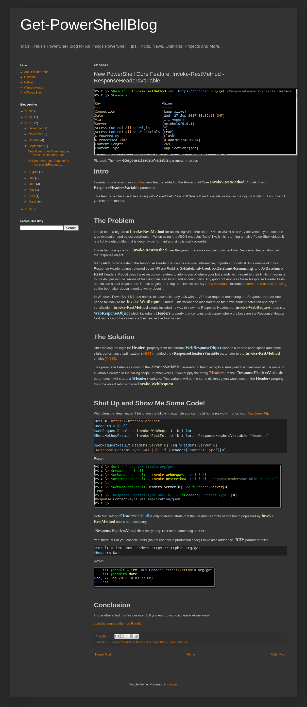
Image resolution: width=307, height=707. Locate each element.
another (139, 182)
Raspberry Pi (257, 413)
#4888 (110, 358)
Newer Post (103, 654)
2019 (29, 111)
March (33, 201)
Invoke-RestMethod (123, 642)
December (36, 128)
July (32, 178)
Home (191, 654)
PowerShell (160, 642)
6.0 (107, 642)
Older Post (278, 654)
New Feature (144, 642)
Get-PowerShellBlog (88, 24)
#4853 (147, 353)
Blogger (171, 684)
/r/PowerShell (33, 92)
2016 (29, 209)
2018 (29, 117)
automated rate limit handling (265, 284)
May (32, 190)
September (36, 146)
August (34, 172)
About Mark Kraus (36, 72)
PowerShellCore (179, 642)
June (32, 184)
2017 (29, 123)
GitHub (28, 82)
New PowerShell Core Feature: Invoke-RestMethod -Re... (49, 153)
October (34, 140)
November (36, 134)
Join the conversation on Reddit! (118, 623)
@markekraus (33, 87)
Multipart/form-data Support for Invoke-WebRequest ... (48, 162)
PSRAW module (217, 284)
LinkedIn (30, 77)
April (32, 196)
